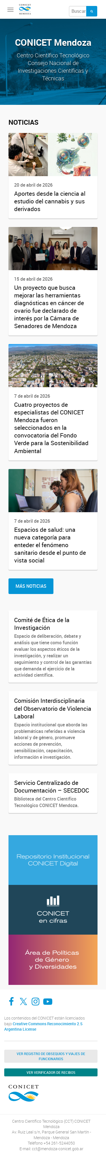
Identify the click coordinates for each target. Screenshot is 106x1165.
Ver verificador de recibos (51, 1072)
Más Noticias (31, 586)
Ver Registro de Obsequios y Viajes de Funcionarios (51, 1056)
